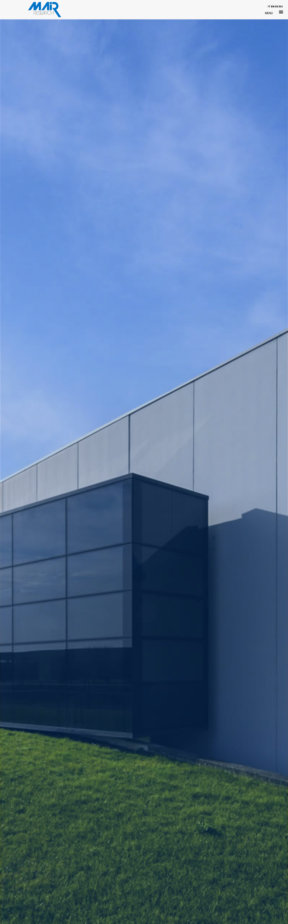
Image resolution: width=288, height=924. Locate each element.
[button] (281, 12)
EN (273, 6)
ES (276, 6)
